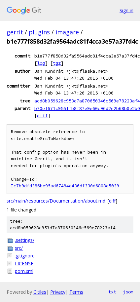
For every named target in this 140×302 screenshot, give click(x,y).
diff (42, 116)
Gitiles (39, 292)
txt (112, 292)
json (128, 292)
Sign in (126, 10)
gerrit (15, 32)
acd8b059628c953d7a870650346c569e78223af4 (87, 101)
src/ (19, 248)
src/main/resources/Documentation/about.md (56, 201)
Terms (76, 292)
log (41, 63)
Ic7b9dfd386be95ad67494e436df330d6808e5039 (65, 186)
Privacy (57, 292)
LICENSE (24, 263)
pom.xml (24, 271)
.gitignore (25, 255)
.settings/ (24, 240)
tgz (57, 63)
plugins (39, 32)
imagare (67, 32)
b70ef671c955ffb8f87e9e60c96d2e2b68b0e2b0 (87, 108)
